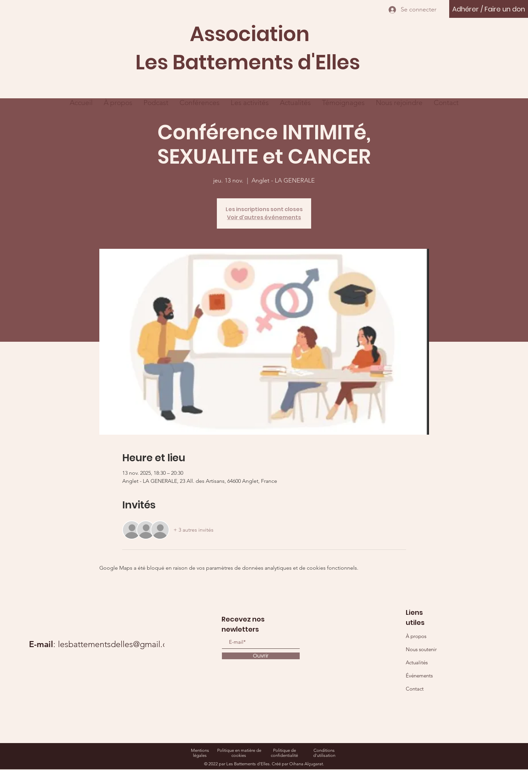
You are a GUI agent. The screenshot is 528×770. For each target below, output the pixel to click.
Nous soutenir (421, 649)
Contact (415, 688)
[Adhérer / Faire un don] (488, 9)
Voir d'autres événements (264, 217)
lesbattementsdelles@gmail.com (118, 644)
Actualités (417, 662)
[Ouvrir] (261, 655)
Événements (419, 675)
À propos (416, 636)
